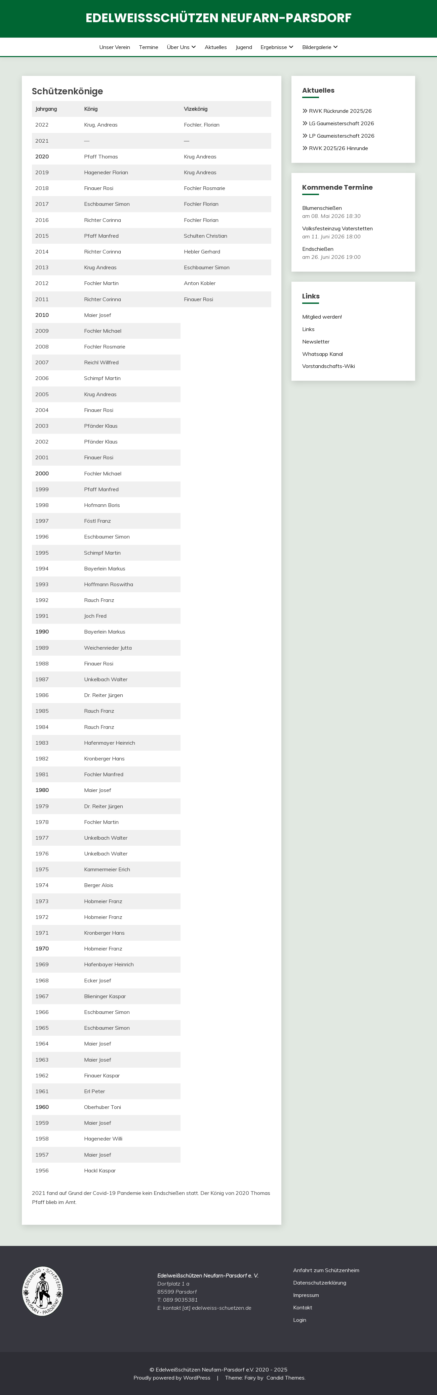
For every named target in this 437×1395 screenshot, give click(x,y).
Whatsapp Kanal (322, 354)
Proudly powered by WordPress (172, 1377)
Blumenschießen (322, 207)
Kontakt (302, 1307)
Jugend (244, 47)
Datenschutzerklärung (319, 1282)
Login (299, 1319)
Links (308, 329)
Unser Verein (114, 47)
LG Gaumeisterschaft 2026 (341, 123)
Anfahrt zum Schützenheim (326, 1270)
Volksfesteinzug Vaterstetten (337, 228)
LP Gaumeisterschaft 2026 (341, 135)
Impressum (306, 1295)
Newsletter (315, 341)
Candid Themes (286, 1377)
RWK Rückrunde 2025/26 (340, 110)
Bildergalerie (316, 47)
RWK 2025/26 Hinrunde (338, 148)
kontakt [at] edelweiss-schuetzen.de (207, 1307)
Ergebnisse (274, 47)
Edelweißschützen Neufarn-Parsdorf (219, 18)
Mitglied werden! (322, 316)
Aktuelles (216, 47)
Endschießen (317, 248)
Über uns (178, 47)
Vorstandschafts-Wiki (328, 366)
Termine (148, 47)
